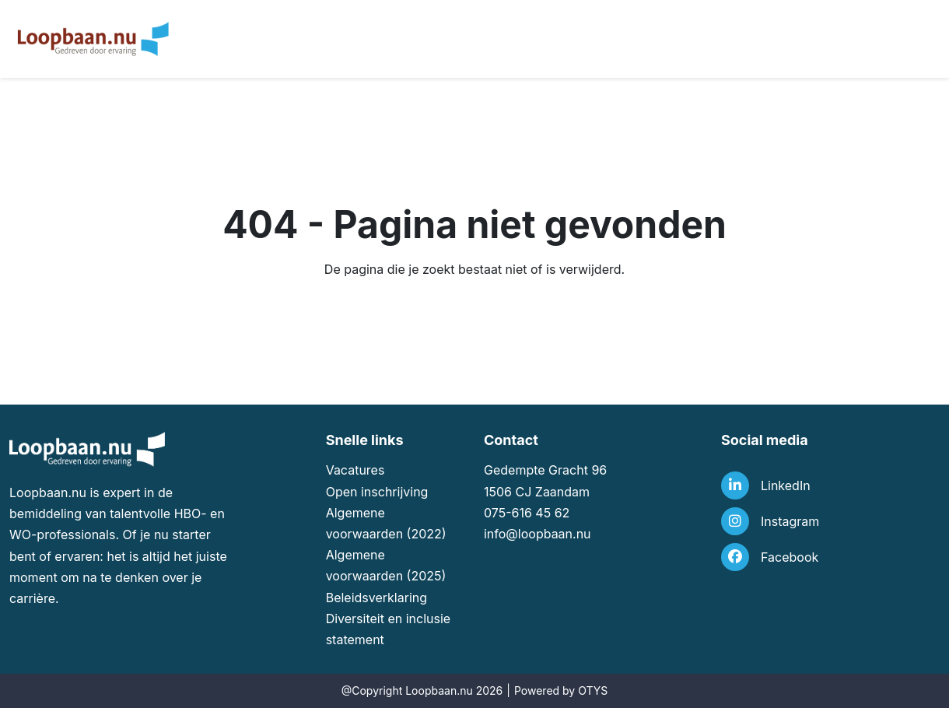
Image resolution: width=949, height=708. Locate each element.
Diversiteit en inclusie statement (388, 629)
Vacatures (355, 470)
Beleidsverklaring (376, 597)
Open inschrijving (377, 491)
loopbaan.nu (554, 534)
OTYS (593, 690)
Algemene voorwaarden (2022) (386, 523)
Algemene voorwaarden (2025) (386, 565)
